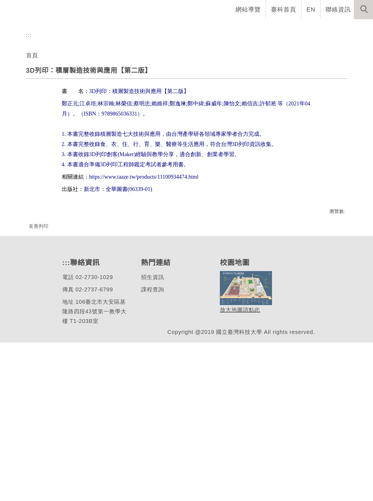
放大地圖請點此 (239, 469)
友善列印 (39, 366)
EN (311, 9)
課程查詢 (152, 448)
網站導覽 (248, 9)
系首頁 (66, 27)
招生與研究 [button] (173, 27)
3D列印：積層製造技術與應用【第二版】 (88, 211)
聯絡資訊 (338, 9)
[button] (363, 9)
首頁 (32, 195)
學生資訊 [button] (278, 27)
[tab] (189, 140)
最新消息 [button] (355, 27)
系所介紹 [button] (99, 27)
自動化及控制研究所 (66, 120)
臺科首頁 (284, 9)
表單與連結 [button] (316, 27)
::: (29, 175)
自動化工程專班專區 (227, 27)
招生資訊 (152, 436)
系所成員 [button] (134, 27)
